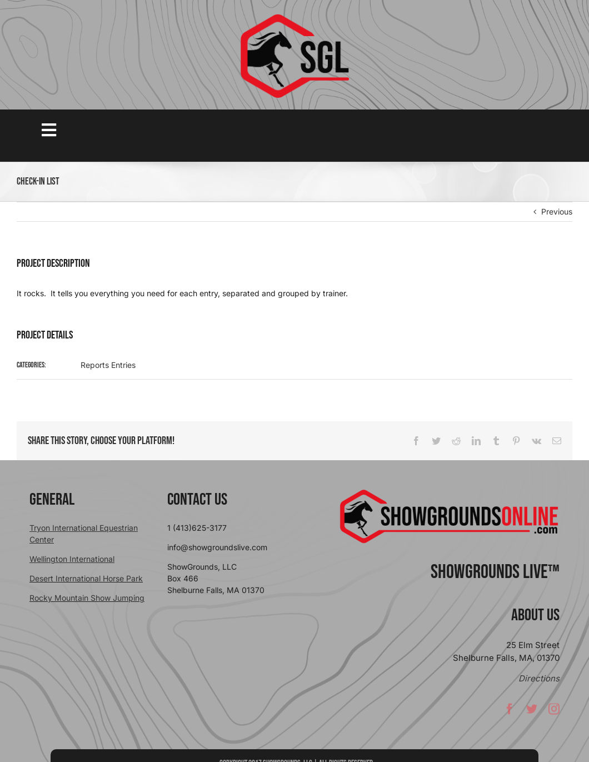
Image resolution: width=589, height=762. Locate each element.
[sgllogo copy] (294, 17)
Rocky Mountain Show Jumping (86, 597)
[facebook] (509, 711)
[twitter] (531, 711)
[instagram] (554, 711)
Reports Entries (108, 365)
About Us (535, 615)
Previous (556, 211)
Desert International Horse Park (86, 578)
